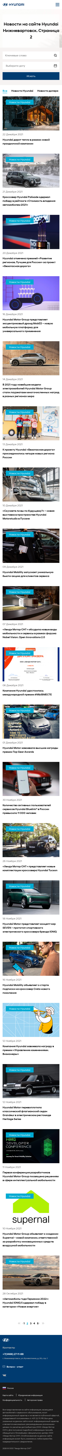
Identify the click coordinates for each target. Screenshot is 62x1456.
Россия (8, 1388)
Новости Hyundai (22, 90)
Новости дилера (47, 90)
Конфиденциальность (12, 1400)
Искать (31, 75)
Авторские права (34, 1400)
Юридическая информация (30, 1395)
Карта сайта (8, 1395)
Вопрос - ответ (13, 1366)
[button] (6, 1340)
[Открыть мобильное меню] (57, 4)
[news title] (31, 125)
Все (5, 90)
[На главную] (13, 4)
